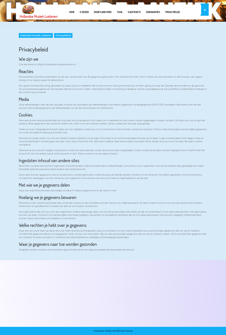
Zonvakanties (153, 12)
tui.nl (120, 12)
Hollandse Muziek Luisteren (38, 16)
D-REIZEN (84, 12)
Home (72, 12)
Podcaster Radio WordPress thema (113, 330)
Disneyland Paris (103, 12)
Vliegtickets (134, 12)
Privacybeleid (172, 12)
